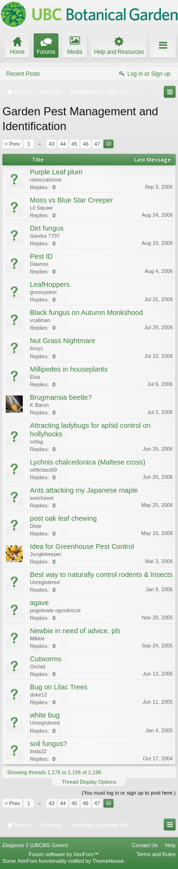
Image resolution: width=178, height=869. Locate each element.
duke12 (38, 694)
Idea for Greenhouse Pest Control (82, 546)
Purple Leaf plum (56, 172)
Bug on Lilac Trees (58, 687)
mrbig (36, 442)
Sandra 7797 (45, 236)
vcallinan (40, 320)
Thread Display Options (89, 782)
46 (85, 144)
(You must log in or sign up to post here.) (129, 793)
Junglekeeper (45, 554)
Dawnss (39, 264)
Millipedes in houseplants (69, 369)
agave (39, 602)
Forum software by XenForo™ (64, 854)
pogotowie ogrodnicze (55, 610)
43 (51, 144)
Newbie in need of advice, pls (75, 631)
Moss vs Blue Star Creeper (71, 200)
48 (108, 144)
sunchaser (42, 498)
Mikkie (37, 638)
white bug (45, 715)
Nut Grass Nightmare (62, 340)
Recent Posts (23, 74)
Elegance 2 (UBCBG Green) (35, 845)
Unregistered (45, 582)
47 (97, 144)
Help (170, 845)
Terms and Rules (156, 854)
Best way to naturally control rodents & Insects (101, 574)
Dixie (35, 526)
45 (74, 144)
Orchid (37, 666)
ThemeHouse (107, 861)
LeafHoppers (50, 284)
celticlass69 (43, 470)
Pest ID (41, 256)
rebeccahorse (46, 179)
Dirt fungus (47, 228)
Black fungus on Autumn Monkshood (86, 312)
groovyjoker (43, 292)
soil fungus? (48, 744)
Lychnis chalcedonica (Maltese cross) (87, 462)
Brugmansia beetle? (61, 397)
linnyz (36, 348)
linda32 (38, 751)
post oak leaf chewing (63, 518)
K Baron (39, 405)
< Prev (12, 144)
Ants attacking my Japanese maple (84, 490)
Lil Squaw (41, 208)
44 (63, 144)
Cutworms (45, 659)
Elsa (35, 377)
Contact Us (145, 845)
